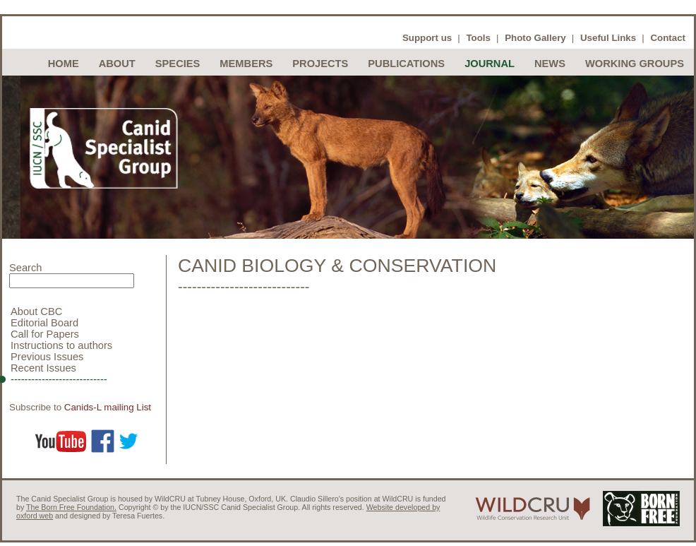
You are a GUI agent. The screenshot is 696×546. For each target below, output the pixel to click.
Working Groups (634, 63)
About (117, 63)
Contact (667, 37)
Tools (478, 37)
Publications (406, 63)
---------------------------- (59, 379)
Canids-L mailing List (107, 407)
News (549, 63)
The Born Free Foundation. (71, 507)
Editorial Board (44, 322)
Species (177, 63)
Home (63, 63)
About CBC (36, 311)
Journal (489, 63)
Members (246, 63)
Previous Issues (47, 356)
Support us (427, 37)
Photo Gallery (535, 37)
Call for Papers (45, 334)
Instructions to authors (61, 345)
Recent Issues (43, 368)
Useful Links (608, 37)
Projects (320, 63)
